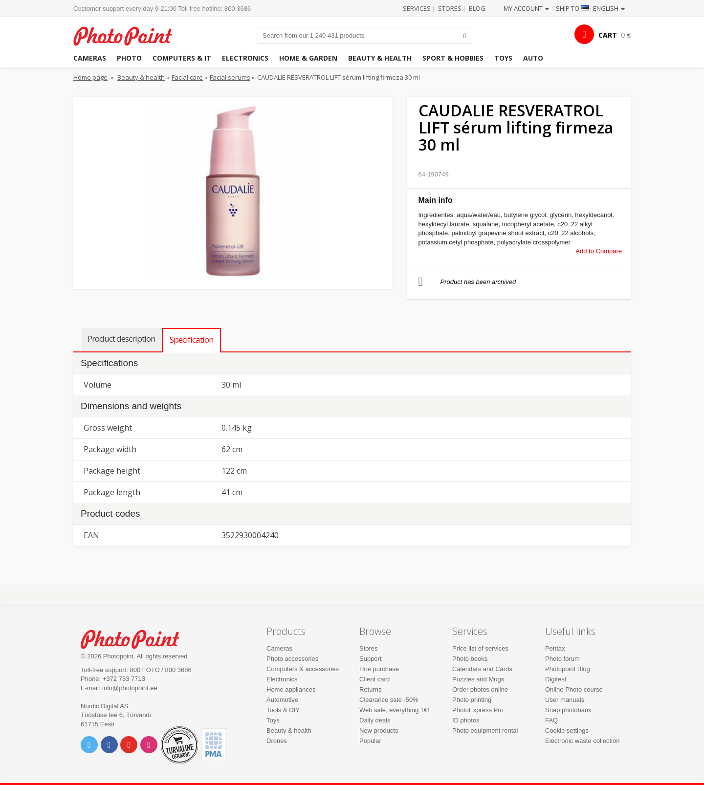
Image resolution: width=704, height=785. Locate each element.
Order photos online (480, 689)
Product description (121, 338)
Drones (276, 740)
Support (370, 658)
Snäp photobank (568, 710)
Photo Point (136, 638)
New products (378, 730)
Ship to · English (590, 8)
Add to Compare (598, 251)
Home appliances (290, 689)
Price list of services (480, 648)
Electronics (245, 58)
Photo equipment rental (485, 730)
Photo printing (471, 699)
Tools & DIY (283, 710)
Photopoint (128, 34)
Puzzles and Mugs (478, 679)
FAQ (551, 720)
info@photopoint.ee (129, 688)
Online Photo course (574, 689)
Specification (191, 339)
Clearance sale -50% (388, 699)
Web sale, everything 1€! (394, 710)
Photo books (469, 658)
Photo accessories (292, 658)
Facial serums (230, 77)
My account (526, 8)
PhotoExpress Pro (478, 710)
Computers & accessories (302, 669)
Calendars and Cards (482, 669)
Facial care (187, 77)
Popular (370, 740)
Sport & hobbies (453, 58)
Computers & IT (182, 58)
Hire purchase (379, 669)
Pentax (555, 648)
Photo (129, 58)
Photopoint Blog (567, 669)
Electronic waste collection (582, 740)
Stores (450, 8)
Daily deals (375, 720)
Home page (90, 77)
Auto (533, 58)
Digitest (555, 679)
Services (417, 8)
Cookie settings (567, 730)
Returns (370, 689)
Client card (374, 679)
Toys (503, 58)
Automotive (282, 699)
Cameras (89, 58)
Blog (477, 8)
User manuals (564, 699)
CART (607, 35)
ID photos (466, 720)
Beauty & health (380, 58)
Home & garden (308, 58)
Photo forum (562, 658)
